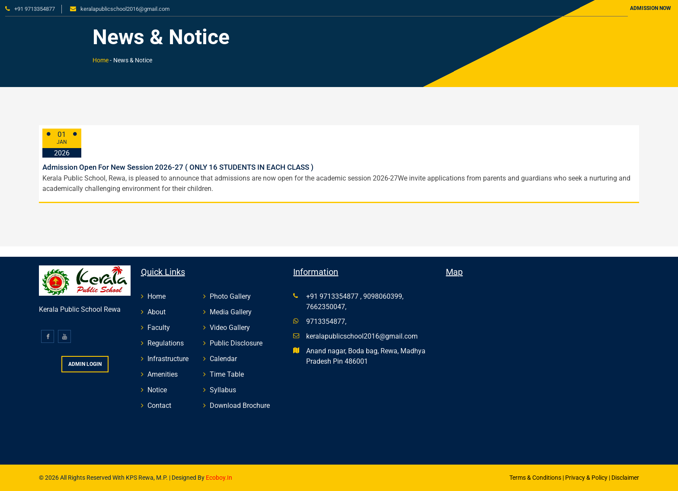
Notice (157, 390)
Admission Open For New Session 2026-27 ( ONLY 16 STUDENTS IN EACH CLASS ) (177, 167)
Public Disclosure (236, 343)
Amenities (162, 374)
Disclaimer (625, 477)
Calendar (223, 359)
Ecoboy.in (218, 477)
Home (101, 60)
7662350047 (325, 307)
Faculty (158, 327)
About (156, 312)
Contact (159, 405)
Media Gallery (231, 312)
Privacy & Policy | (587, 477)
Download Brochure (240, 405)
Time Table (227, 374)
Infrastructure (168, 359)
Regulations (165, 343)
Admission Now (650, 8)
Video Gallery (230, 327)
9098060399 (382, 296)
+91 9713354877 (34, 9)
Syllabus (223, 390)
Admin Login (85, 364)
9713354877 (325, 321)
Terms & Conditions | (536, 477)
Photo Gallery (230, 296)
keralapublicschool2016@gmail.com (125, 9)
